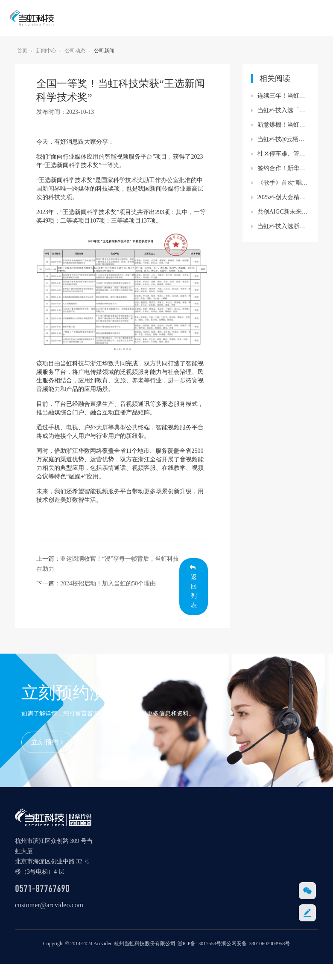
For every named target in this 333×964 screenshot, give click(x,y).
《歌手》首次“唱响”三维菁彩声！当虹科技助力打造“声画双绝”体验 (283, 182)
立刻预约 (47, 742)
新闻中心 (46, 51)
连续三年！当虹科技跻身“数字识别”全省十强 (283, 96)
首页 (22, 51)
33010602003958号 (269, 944)
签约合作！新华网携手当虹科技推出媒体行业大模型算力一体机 (283, 168)
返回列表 (193, 586)
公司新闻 (104, 51)
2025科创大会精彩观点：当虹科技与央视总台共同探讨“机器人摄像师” (283, 197)
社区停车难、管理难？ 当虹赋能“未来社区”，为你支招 (283, 154)
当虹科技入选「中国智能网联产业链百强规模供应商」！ (283, 110)
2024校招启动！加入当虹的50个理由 (108, 583)
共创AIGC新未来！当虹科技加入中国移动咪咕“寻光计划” (283, 211)
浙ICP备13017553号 (200, 944)
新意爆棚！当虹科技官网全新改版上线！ (283, 125)
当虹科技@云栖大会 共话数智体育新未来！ (283, 139)
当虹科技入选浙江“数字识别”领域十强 (283, 226)
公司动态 (75, 51)
